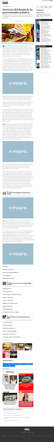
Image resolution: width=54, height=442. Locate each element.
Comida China (30, 364)
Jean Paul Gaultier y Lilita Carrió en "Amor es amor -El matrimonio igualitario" (17, 418)
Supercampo (40, 435)
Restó (11, 364)
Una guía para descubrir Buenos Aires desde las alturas (18, 193)
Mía (51, 435)
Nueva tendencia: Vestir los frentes (11, 411)
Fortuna (19, 435)
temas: (4, 362)
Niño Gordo (12, 365)
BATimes (29, 438)
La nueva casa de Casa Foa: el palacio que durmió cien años (19, 284)
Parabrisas (34, 435)
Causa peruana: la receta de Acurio (11, 420)
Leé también (10, 191)
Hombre (24, 435)
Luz (48, 435)
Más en (8, 372)
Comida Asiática (6, 365)
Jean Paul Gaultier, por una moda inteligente (12, 415)
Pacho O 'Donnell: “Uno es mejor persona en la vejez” (18, 318)
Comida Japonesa (23, 364)
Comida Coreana (16, 364)
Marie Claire (14, 435)
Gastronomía (5, 364)
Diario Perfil (4, 435)
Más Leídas (38, 20)
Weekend (29, 435)
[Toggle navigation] (2, 3)
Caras (9, 435)
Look (45, 435)
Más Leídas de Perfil (40, 46)
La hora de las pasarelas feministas (11, 413)
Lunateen (24, 438)
